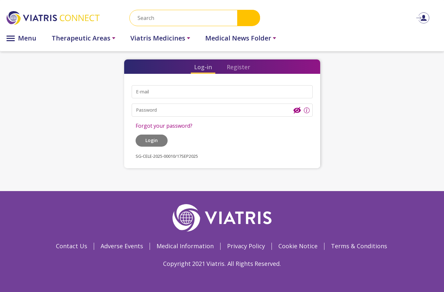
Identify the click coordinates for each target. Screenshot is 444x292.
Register (238, 67)
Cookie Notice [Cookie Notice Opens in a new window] (298, 246)
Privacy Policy (246, 246)
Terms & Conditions (359, 246)
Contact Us (71, 246)
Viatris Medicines (157, 38)
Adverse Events (122, 246)
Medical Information (185, 246)
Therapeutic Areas (81, 38)
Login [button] (151, 140)
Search (248, 18)
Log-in (203, 67)
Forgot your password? (164, 125)
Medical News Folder (238, 38)
